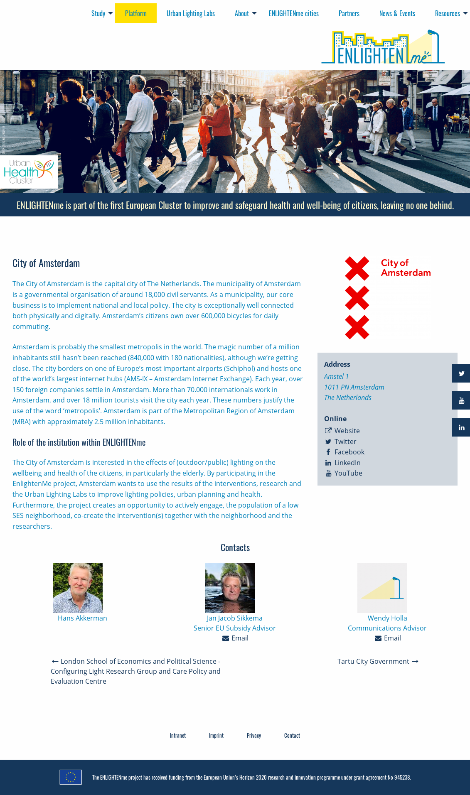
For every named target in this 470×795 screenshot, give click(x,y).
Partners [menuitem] (349, 13)
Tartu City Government (378, 661)
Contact (292, 735)
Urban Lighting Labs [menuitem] (191, 13)
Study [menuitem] (98, 13)
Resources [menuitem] (447, 13)
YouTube (343, 473)
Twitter (340, 441)
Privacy (254, 735)
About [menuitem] (242, 13)
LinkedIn (342, 462)
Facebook (344, 451)
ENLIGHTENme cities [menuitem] (294, 13)
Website (342, 430)
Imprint (216, 735)
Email (235, 638)
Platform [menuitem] (136, 13)
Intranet (178, 735)
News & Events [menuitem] (397, 13)
